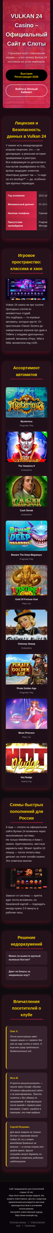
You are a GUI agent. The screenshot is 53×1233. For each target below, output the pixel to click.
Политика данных (18, 1222)
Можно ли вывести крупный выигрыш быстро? (25, 958)
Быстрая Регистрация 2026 (26, 75)
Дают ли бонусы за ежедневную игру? (19, 973)
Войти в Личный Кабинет (26, 90)
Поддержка (30, 1225)
